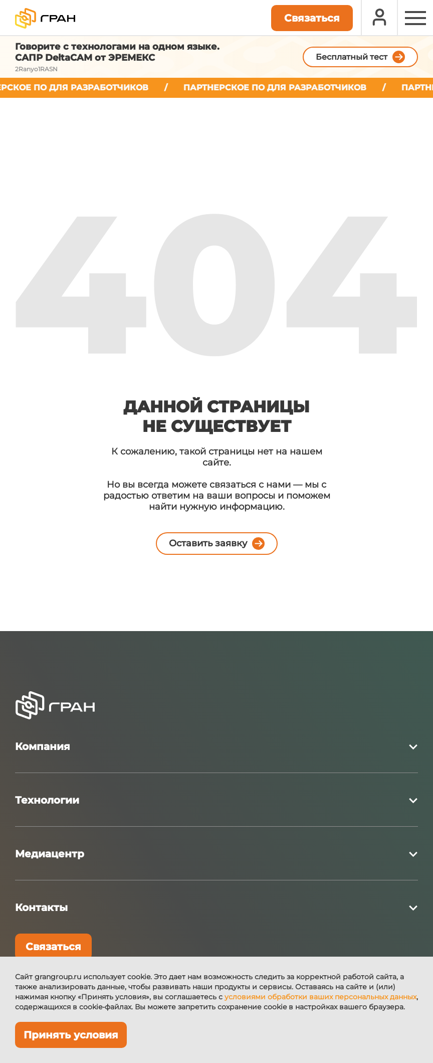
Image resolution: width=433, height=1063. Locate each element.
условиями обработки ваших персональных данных (320, 996)
